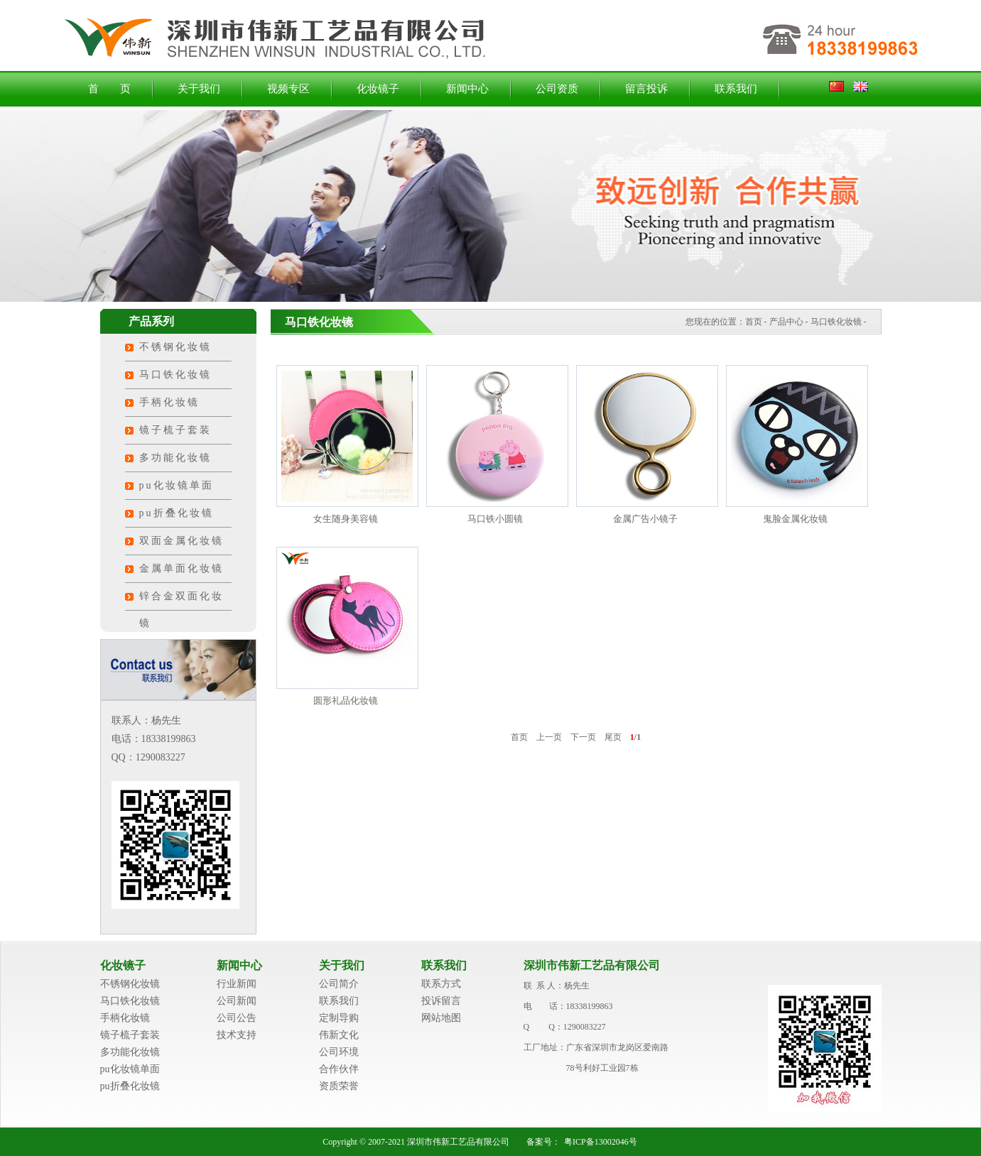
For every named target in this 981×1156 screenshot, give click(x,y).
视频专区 (288, 88)
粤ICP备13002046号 (600, 1142)
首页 (753, 322)
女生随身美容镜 (345, 518)
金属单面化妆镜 (181, 568)
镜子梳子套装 (175, 430)
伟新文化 (339, 1035)
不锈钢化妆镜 (175, 347)
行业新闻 (236, 983)
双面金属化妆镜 (181, 540)
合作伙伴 (339, 1069)
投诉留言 (441, 1001)
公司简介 (339, 983)
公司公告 (236, 1018)
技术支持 (236, 1035)
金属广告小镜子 (645, 518)
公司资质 (557, 88)
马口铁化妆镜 (175, 374)
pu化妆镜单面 (176, 485)
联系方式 (441, 983)
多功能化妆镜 (175, 457)
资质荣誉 (339, 1086)
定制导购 (339, 1018)
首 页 (109, 88)
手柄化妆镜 (169, 402)
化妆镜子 (378, 88)
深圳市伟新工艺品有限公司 (592, 965)
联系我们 (736, 88)
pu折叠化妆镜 (176, 513)
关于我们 (199, 88)
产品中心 (786, 322)
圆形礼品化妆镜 (345, 700)
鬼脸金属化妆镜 (795, 518)
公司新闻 (236, 1001)
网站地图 (441, 1018)
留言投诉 (646, 88)
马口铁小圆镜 (495, 518)
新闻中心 (467, 88)
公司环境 (339, 1052)
